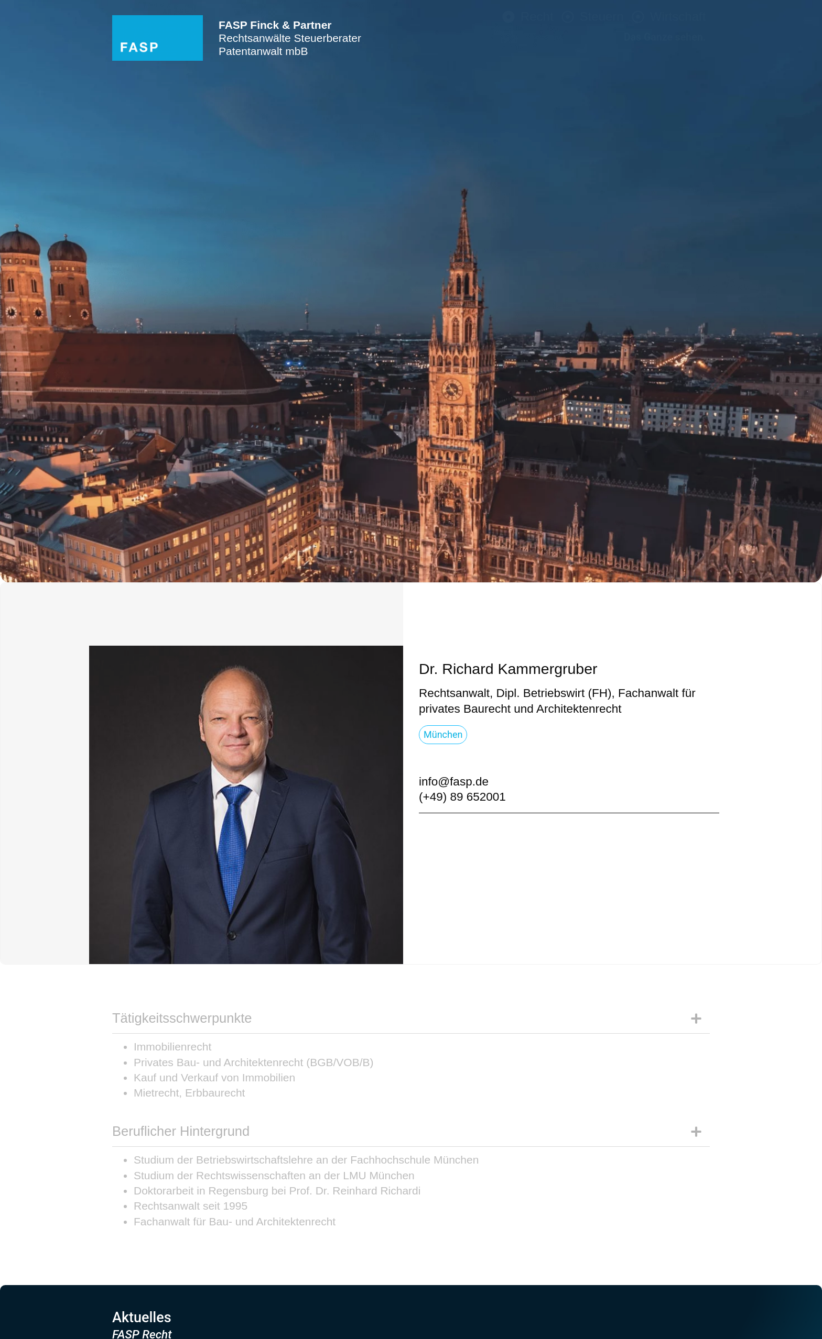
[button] (508, 669)
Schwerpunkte (662, 516)
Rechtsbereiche (658, 477)
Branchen (678, 497)
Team (691, 535)
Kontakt (684, 555)
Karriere (683, 574)
